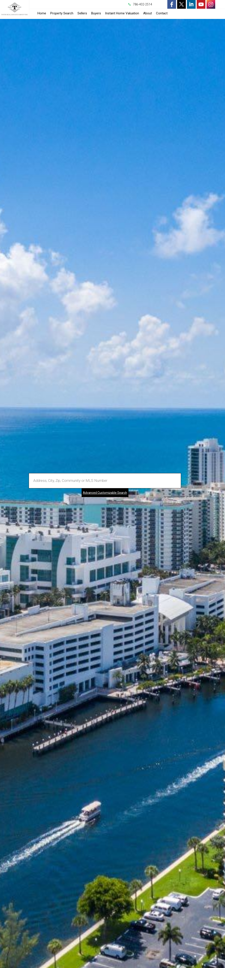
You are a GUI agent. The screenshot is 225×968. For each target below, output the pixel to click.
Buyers (96, 13)
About (147, 13)
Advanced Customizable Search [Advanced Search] (105, 492)
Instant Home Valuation (122, 13)
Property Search (61, 13)
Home (41, 13)
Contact (162, 13)
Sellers (82, 13)
